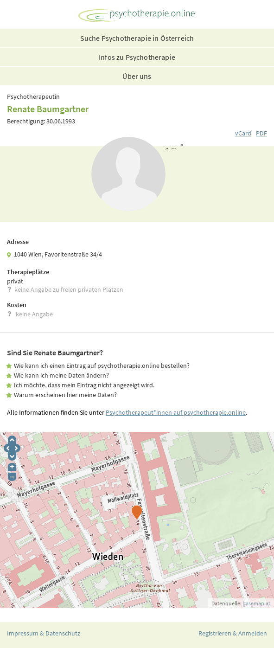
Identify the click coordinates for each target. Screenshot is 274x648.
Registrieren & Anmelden (232, 633)
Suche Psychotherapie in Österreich (137, 38)
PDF (261, 133)
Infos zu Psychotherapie (137, 57)
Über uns (136, 76)
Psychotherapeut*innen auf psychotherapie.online (176, 412)
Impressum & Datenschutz (43, 633)
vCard (243, 133)
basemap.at (256, 603)
